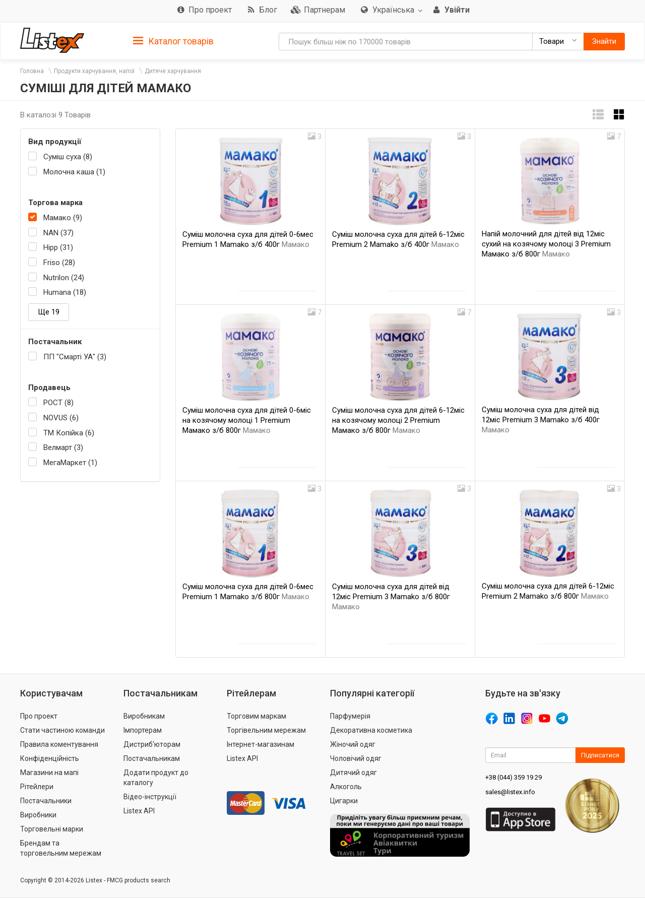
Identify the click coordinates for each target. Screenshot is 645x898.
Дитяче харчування (173, 71)
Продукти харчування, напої (94, 71)
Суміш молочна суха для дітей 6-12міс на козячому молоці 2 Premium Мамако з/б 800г (398, 420)
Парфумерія (350, 716)
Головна (32, 71)
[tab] (173, 40)
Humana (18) (64, 292)
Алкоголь (346, 787)
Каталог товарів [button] (173, 41)
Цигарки (344, 801)
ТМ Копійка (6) (68, 432)
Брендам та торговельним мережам (60, 848)
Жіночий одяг (352, 744)
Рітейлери (36, 787)
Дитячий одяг (353, 772)
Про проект (38, 716)
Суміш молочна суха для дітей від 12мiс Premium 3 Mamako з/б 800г (391, 596)
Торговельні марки (51, 829)
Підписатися (600, 755)
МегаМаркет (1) (70, 462)
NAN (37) (58, 232)
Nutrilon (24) (63, 277)
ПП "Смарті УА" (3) (74, 356)
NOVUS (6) (61, 417)
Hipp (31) (58, 247)
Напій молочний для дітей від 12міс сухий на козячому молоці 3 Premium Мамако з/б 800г (546, 244)
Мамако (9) (62, 217)
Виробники (38, 815)
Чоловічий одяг (355, 758)
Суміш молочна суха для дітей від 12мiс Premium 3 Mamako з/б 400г (541, 419)
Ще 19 (48, 311)
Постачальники (46, 801)
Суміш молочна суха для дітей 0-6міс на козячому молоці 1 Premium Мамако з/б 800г (246, 420)
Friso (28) (59, 262)
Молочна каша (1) (74, 171)
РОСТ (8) (58, 402)
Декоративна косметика (371, 730)
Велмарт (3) (63, 447)
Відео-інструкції (149, 797)
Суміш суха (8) (67, 156)
